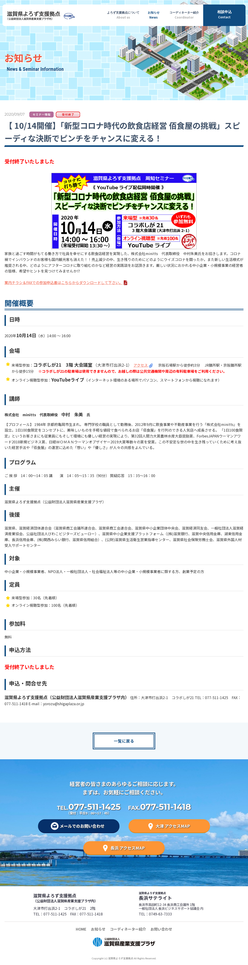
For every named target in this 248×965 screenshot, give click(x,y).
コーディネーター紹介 (128, 929)
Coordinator (184, 14)
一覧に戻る (124, 741)
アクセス (141, 365)
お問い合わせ (161, 929)
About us (123, 14)
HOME (81, 929)
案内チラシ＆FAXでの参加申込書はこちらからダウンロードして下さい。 (64, 282)
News (153, 14)
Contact (224, 14)
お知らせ (98, 929)
